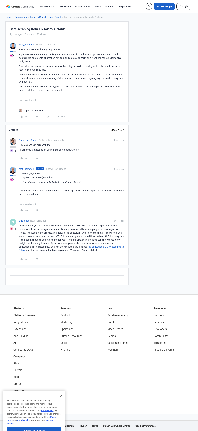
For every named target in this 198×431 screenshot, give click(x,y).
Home (8, 17)
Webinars (112, 349)
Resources (160, 308)
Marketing (66, 322)
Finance (65, 349)
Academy (110, 6)
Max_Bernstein (26, 44)
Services (159, 322)
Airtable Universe (164, 349)
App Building (20, 336)
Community (21, 17)
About (17, 363)
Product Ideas (82, 6)
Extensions (19, 329)
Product (65, 315)
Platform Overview (24, 315)
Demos (111, 336)
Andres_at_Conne (28, 140)
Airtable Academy (118, 315)
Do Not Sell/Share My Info (116, 425)
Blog (16, 377)
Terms (95, 425)
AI (14, 343)
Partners (159, 315)
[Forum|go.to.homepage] (20, 6)
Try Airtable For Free (25, 397)
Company (19, 356)
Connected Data (23, 349)
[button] (164, 6)
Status (17, 384)
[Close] (61, 405)
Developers (160, 329)
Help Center (125, 6)
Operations (66, 329)
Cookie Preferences (145, 425)
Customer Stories (117, 343)
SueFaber (24, 220)
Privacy (83, 425)
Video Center (115, 329)
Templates (160, 343)
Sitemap (69, 425)
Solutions (66, 308)
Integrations (20, 322)
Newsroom (19, 390)
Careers (17, 370)
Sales (63, 343)
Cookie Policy (47, 419)
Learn (110, 308)
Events (97, 6)
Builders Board (38, 17)
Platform (18, 308)
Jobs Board (55, 17)
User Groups (64, 6)
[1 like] (31, 110)
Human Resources (71, 336)
